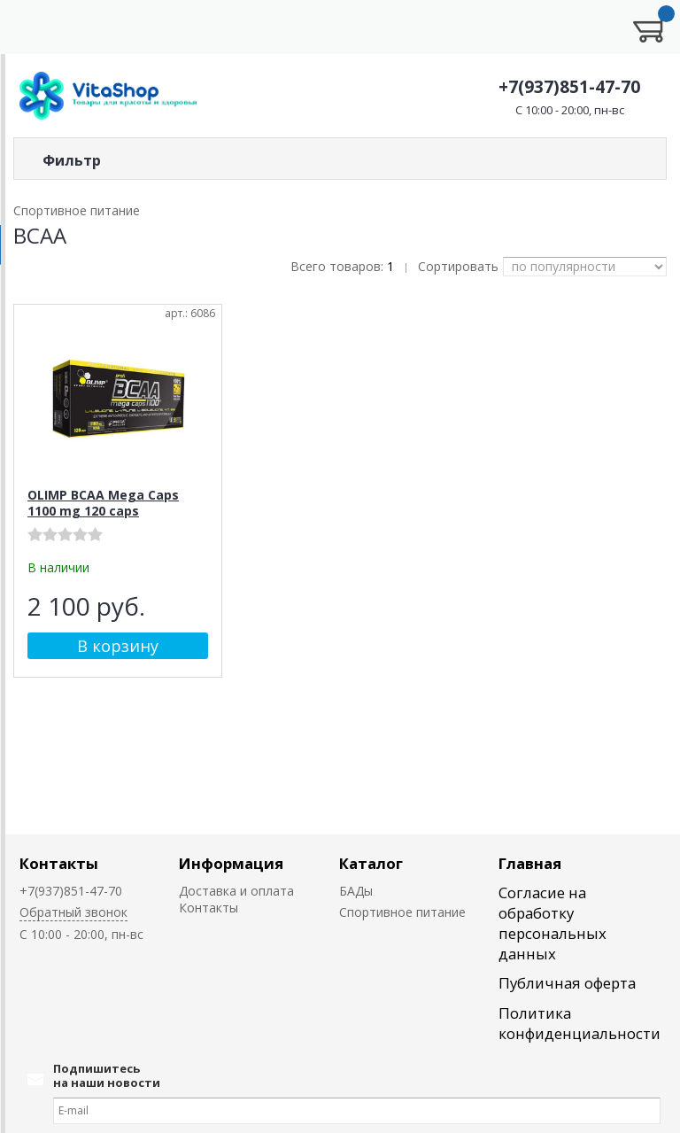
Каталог (371, 863)
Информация (231, 863)
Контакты (58, 863)
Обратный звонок (73, 912)
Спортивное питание (402, 912)
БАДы (356, 890)
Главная (529, 863)
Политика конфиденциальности (579, 1023)
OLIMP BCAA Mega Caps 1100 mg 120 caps (103, 502)
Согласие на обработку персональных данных (552, 923)
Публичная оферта (567, 983)
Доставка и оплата (236, 890)
